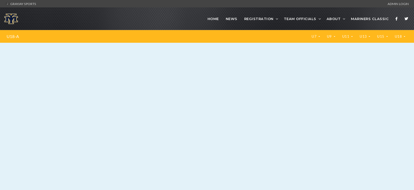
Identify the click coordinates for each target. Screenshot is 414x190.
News (231, 19)
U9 (330, 36)
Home (213, 19)
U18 (399, 36)
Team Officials (300, 19)
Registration (259, 19)
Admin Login (398, 4)
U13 (364, 36)
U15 (381, 36)
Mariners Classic (370, 19)
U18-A (13, 36)
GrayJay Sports (20, 4)
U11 (346, 36)
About (334, 19)
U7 (315, 36)
